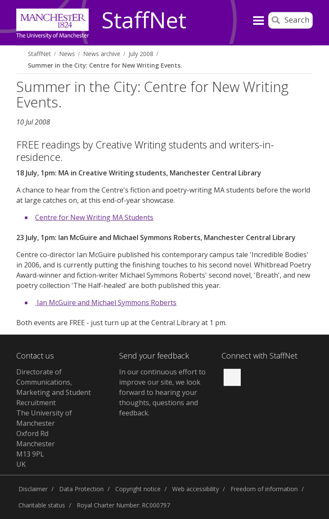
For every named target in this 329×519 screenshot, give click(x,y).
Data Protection (81, 489)
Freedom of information (264, 489)
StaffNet (144, 20)
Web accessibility (195, 489)
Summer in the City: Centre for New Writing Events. (105, 65)
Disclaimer (33, 489)
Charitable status (41, 505)
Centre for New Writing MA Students (94, 217)
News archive (101, 54)
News (67, 54)
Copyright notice (138, 489)
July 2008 (141, 54)
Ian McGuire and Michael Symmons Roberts (105, 302)
